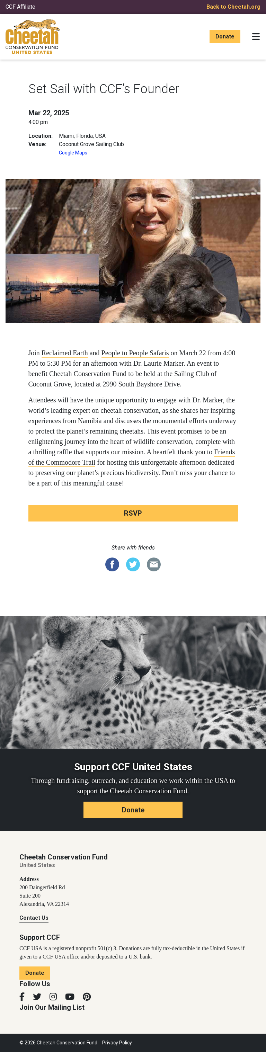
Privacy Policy (117, 1042)
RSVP (133, 513)
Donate (224, 36)
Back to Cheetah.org (233, 6)
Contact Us (33, 918)
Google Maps (73, 152)
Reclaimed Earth (65, 353)
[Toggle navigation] (255, 37)
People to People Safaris (135, 353)
